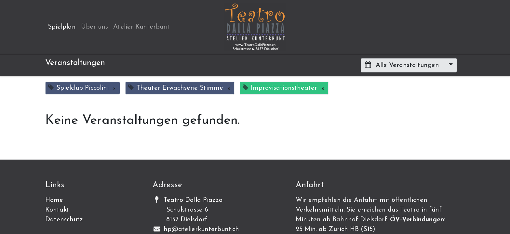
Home (54, 200)
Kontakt (57, 210)
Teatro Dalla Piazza (193, 200)
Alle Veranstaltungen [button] (403, 65)
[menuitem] (61, 27)
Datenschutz (64, 219)
